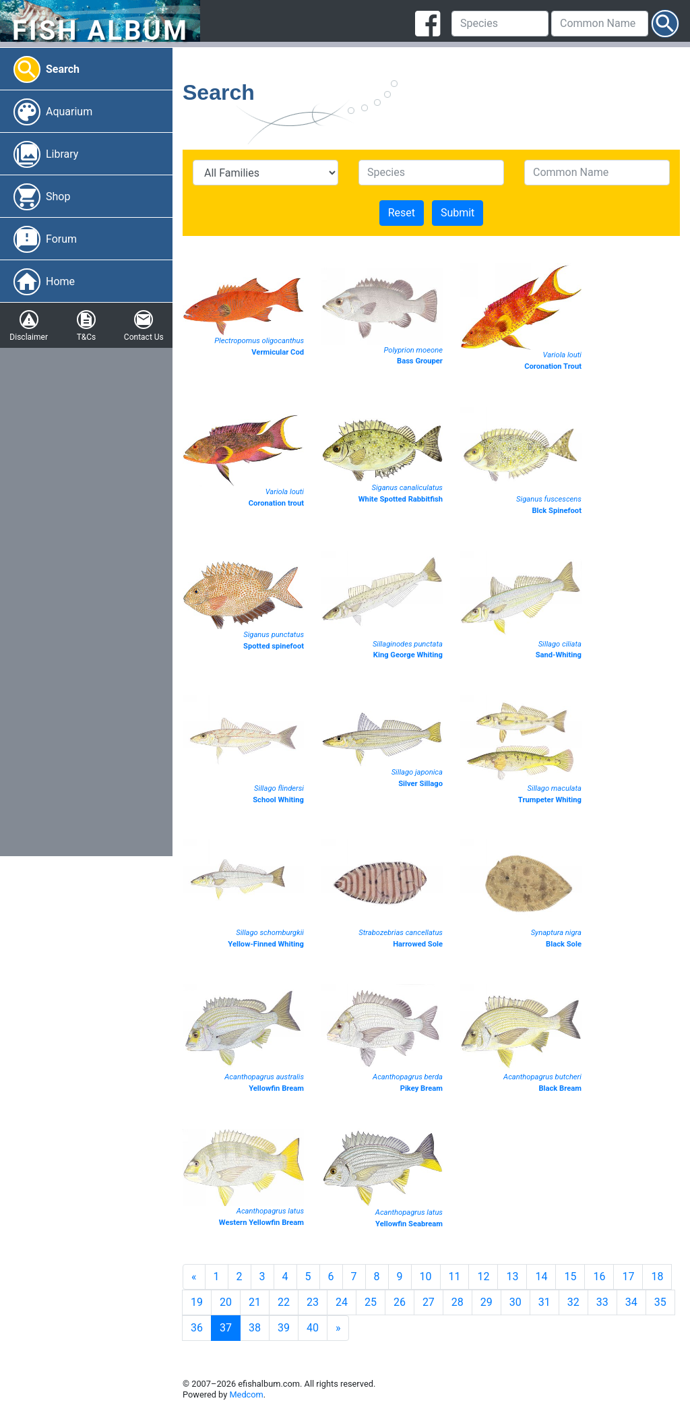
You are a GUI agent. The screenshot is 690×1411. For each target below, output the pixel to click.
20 (226, 1302)
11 (455, 1276)
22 (284, 1302)
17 (628, 1276)
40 (313, 1327)
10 (426, 1276)
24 (342, 1302)
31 (544, 1302)
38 (255, 1327)
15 (570, 1276)
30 (515, 1302)
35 (660, 1302)
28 (457, 1302)
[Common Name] (599, 23)
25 (371, 1302)
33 (602, 1302)
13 (512, 1276)
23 (313, 1302)
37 (226, 1327)
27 (428, 1302)
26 (400, 1302)
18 (657, 1276)
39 (284, 1327)
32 (573, 1302)
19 (197, 1302)
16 (599, 1276)
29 (486, 1302)
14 (541, 1276)
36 (197, 1327)
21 (255, 1302)
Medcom (246, 1394)
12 (483, 1276)
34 (631, 1302)
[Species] (499, 23)
